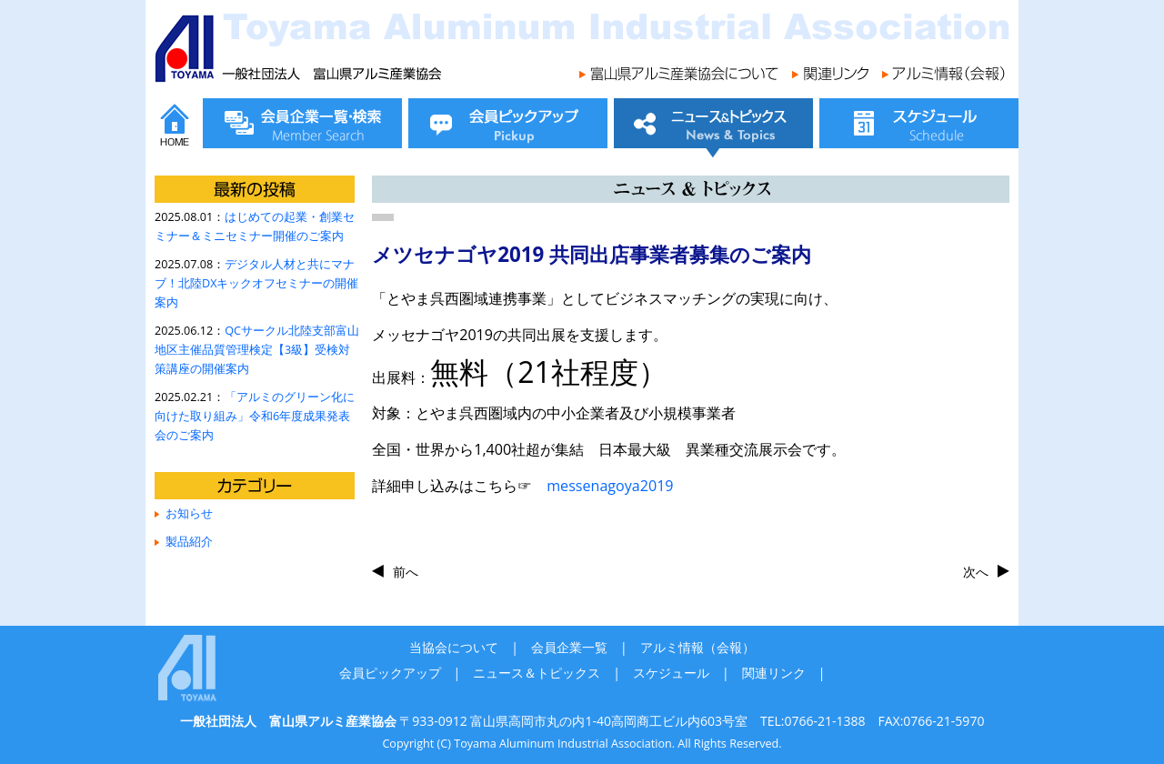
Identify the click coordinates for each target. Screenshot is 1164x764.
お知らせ (189, 513)
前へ (405, 571)
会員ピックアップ (390, 672)
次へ (975, 571)
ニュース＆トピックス (536, 672)
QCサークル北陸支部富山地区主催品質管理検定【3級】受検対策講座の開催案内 (257, 350)
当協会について (453, 647)
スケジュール (671, 672)
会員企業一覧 (569, 647)
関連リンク (774, 672)
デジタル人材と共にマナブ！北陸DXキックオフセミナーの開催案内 (256, 283)
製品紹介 (189, 541)
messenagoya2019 (610, 486)
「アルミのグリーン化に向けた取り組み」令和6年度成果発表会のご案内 (255, 416)
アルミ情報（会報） (697, 647)
